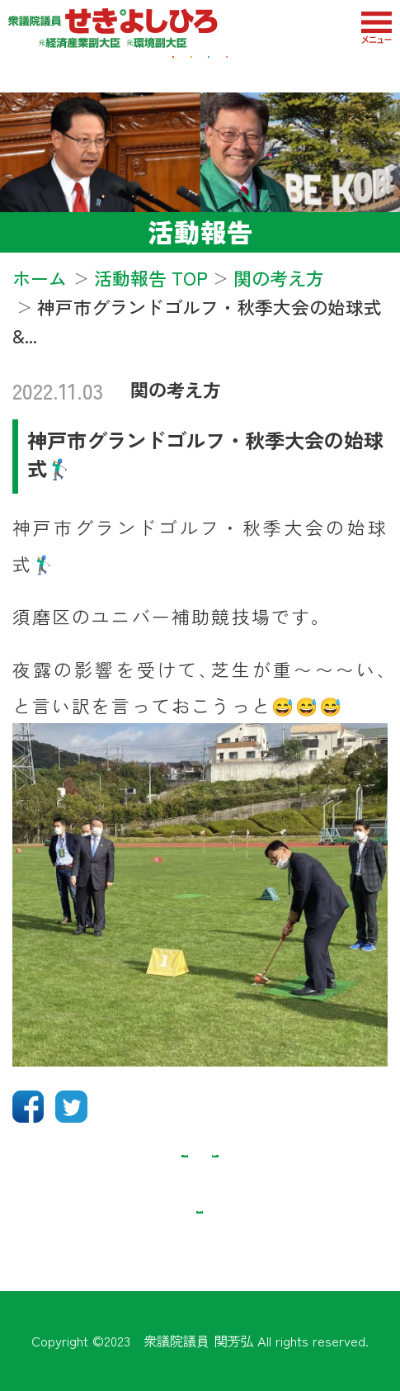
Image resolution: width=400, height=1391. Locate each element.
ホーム (39, 278)
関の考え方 (175, 389)
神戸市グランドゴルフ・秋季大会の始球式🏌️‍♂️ (205, 453)
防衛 (259, 69)
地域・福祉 (164, 69)
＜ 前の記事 (120, 1173)
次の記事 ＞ (279, 1173)
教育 (333, 69)
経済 (66, 69)
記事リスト (199, 1229)
